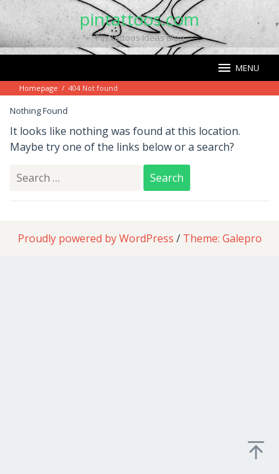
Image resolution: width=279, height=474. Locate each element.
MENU (237, 68)
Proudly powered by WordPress (96, 238)
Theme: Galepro (222, 238)
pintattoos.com (139, 19)
